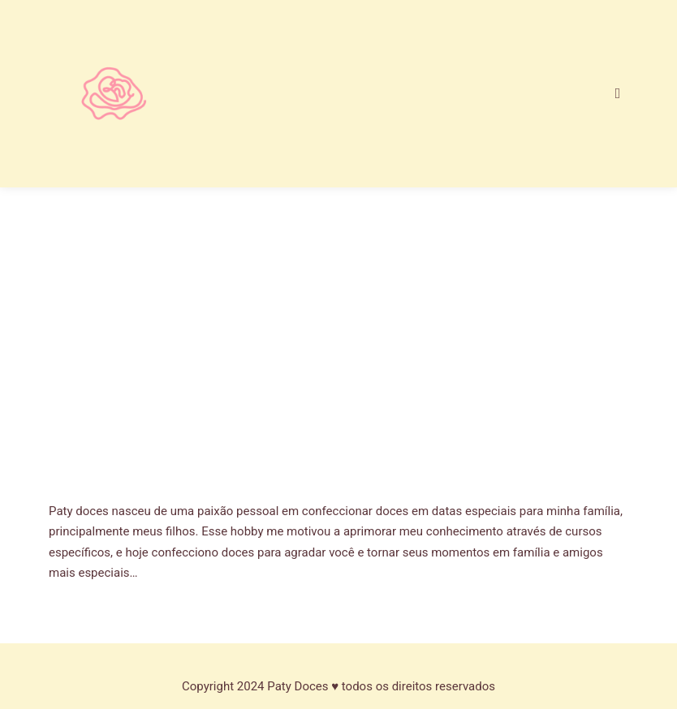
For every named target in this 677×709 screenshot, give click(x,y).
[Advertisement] (338, 369)
